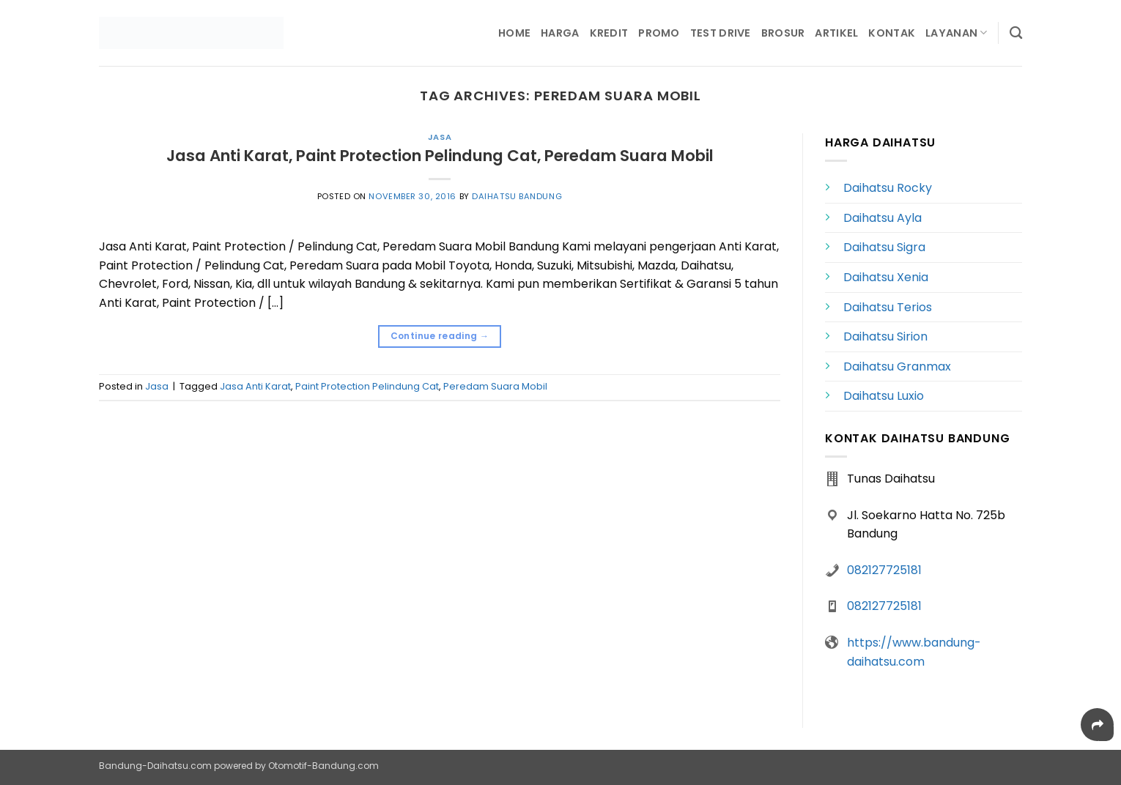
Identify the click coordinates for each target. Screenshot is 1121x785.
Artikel (836, 33)
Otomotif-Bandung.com (323, 765)
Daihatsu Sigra (884, 247)
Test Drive (720, 33)
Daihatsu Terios (887, 307)
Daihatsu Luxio (883, 395)
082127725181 (884, 570)
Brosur (783, 33)
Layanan (956, 33)
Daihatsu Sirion (885, 336)
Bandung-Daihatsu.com (155, 765)
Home (514, 33)
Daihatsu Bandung (517, 196)
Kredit (609, 33)
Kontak (891, 33)
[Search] (1016, 33)
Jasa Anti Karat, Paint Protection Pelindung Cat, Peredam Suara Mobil (440, 155)
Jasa (439, 137)
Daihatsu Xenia (885, 277)
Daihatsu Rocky (887, 187)
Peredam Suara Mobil (495, 386)
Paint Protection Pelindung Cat (367, 386)
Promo (658, 33)
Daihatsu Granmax (897, 366)
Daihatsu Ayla (882, 217)
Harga (560, 33)
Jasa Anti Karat (255, 386)
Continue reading (440, 336)
